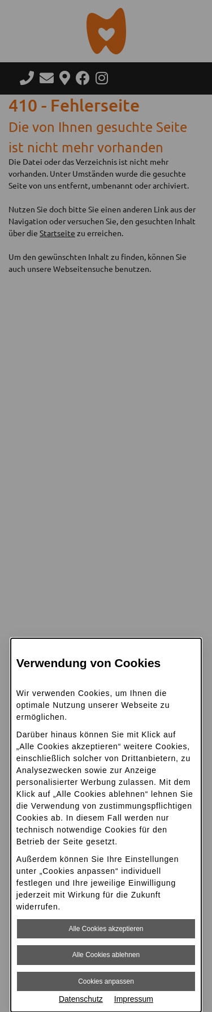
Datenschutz (81, 999)
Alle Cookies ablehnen (106, 955)
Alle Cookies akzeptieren (105, 929)
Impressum (133, 999)
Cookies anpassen (106, 981)
